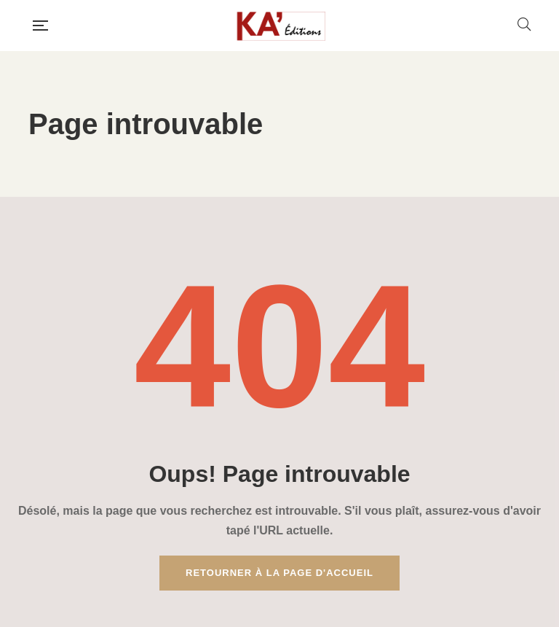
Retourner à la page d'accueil (279, 572)
